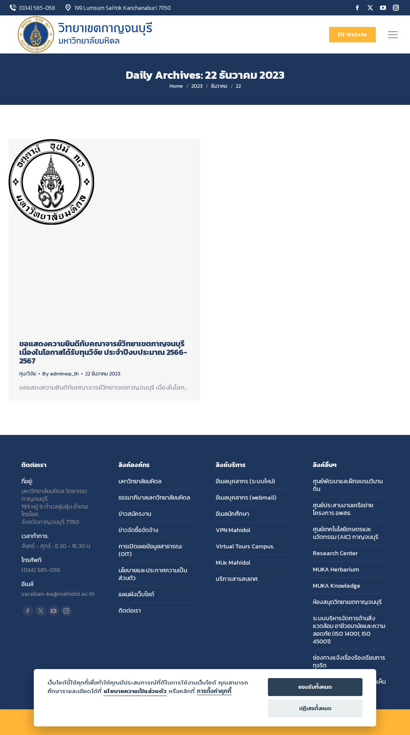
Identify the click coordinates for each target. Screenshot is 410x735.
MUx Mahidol (233, 563)
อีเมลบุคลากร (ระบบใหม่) (245, 481)
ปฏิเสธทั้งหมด (315, 708)
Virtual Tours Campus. (245, 547)
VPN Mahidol (233, 530)
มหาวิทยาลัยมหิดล (140, 481)
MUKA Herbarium (336, 570)
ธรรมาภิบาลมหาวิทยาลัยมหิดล (154, 498)
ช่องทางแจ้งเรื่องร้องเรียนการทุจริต (349, 662)
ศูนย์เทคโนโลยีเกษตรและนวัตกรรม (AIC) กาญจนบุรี (345, 533)
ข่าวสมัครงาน (135, 514)
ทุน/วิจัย (27, 374)
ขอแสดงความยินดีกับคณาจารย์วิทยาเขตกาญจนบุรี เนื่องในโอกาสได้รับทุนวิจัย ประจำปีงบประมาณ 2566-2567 (103, 352)
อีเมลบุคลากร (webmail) (246, 498)
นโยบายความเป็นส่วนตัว (135, 691)
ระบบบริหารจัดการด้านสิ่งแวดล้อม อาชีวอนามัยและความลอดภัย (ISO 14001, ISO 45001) (349, 630)
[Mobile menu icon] (392, 34)
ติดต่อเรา (130, 611)
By (60, 374)
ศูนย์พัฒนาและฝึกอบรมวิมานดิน (348, 485)
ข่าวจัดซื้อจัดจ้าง (138, 530)
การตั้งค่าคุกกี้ (214, 691)
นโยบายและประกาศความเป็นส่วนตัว (153, 574)
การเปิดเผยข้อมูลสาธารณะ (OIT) (151, 550)
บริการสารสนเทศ (237, 579)
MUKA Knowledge (336, 586)
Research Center (335, 553)
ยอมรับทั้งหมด (315, 687)
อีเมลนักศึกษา (232, 514)
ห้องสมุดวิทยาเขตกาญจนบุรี (347, 602)
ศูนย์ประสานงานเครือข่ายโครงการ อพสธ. (343, 509)
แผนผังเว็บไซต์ (136, 594)
